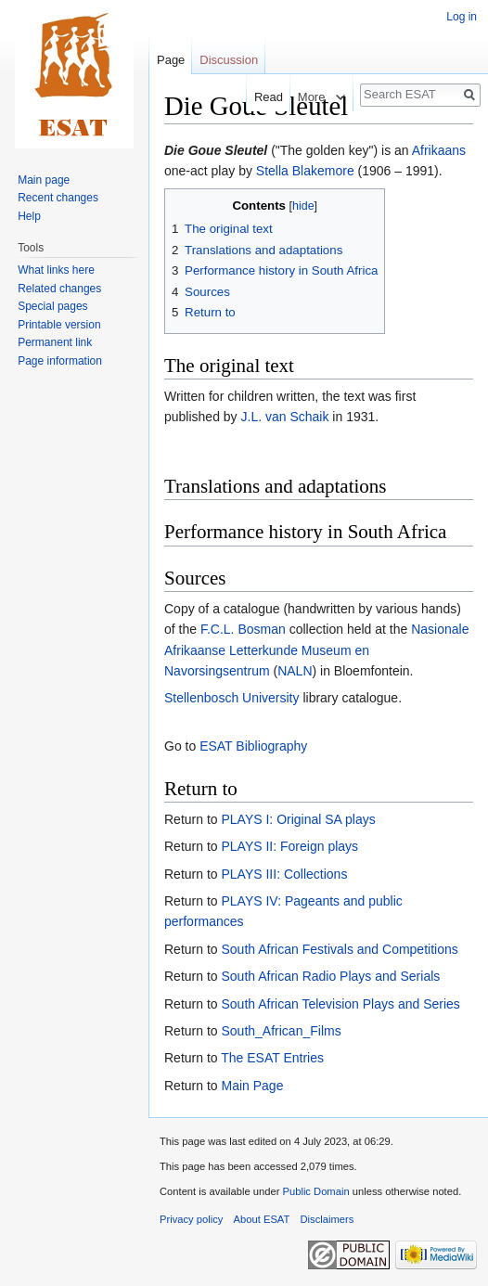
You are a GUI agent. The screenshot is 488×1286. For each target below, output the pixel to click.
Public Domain (315, 1191)
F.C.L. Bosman (243, 629)
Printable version (59, 324)
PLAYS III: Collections (284, 874)
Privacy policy (191, 1219)
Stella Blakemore (305, 170)
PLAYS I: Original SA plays (298, 819)
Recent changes (58, 197)
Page (171, 60)
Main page (44, 180)
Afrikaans (439, 150)
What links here (56, 270)
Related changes (59, 288)
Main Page (252, 1085)
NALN (294, 670)
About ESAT (262, 1219)
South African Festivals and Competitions (339, 949)
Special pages (52, 306)
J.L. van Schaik (285, 416)
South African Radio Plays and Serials (330, 976)
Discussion (228, 60)
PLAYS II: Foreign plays (289, 846)
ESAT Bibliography (253, 746)
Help (29, 216)
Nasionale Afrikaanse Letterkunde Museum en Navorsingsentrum (316, 650)
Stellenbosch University (232, 697)
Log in (461, 16)
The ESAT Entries (272, 1057)
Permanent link (55, 342)
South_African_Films (280, 1030)
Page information (60, 360)
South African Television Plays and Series (340, 1004)
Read (255, 97)
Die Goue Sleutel (215, 150)
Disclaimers (327, 1219)
